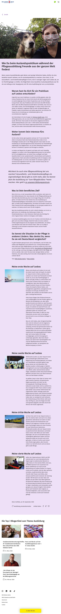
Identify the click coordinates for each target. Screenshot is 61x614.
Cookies (3, 604)
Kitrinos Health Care (38, 117)
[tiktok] (14, 591)
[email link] (48, 506)
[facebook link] (43, 506)
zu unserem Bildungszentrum (37, 182)
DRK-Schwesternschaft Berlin (8, 597)
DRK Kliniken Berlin (20, 259)
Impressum (4, 599)
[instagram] (2, 591)
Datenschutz (5, 602)
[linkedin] (6, 591)
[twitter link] (46, 506)
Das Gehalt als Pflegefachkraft (43, 248)
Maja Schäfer (30, 259)
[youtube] (10, 591)
